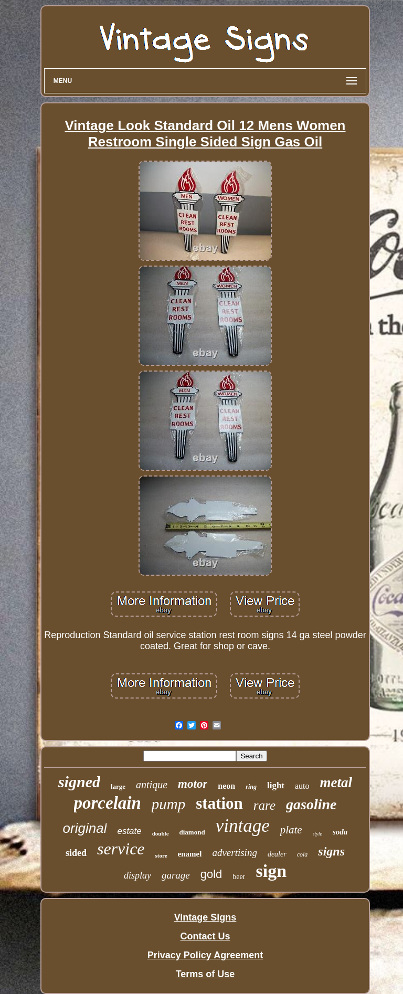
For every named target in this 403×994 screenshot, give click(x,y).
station (219, 803)
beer (238, 877)
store (161, 855)
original (85, 828)
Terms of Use (205, 974)
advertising (234, 852)
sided (76, 853)
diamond (192, 832)
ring (251, 786)
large (118, 786)
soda (340, 832)
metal (336, 782)
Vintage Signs (205, 917)
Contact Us (205, 936)
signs (331, 851)
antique (151, 784)
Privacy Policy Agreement (205, 955)
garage (176, 875)
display (137, 875)
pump (168, 804)
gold (211, 874)
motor (192, 783)
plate (291, 829)
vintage (243, 826)
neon (226, 785)
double (160, 833)
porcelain (107, 803)
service (121, 848)
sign (271, 871)
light (275, 785)
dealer (277, 854)
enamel (190, 854)
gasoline (311, 804)
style (317, 834)
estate (129, 831)
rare (264, 805)
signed (79, 781)
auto (302, 785)
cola (302, 854)
